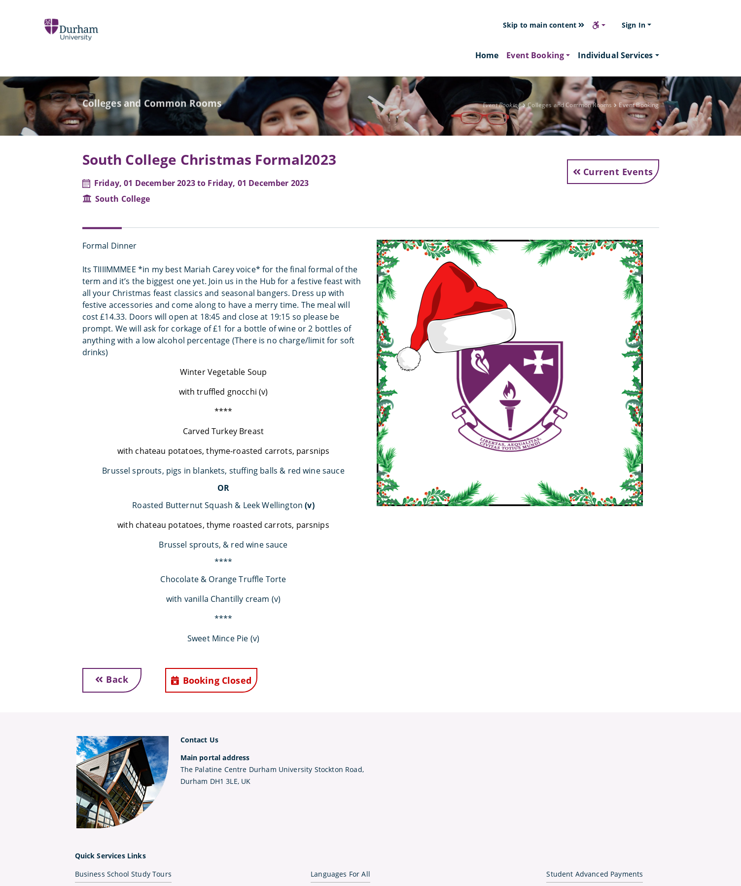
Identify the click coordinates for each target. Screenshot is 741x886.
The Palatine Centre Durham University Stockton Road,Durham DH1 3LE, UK (272, 769)
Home (487, 55)
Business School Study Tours (123, 874)
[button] (598, 25)
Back (111, 679)
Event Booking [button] (535, 55)
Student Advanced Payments (594, 874)
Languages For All (340, 874)
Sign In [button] (633, 25)
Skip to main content (544, 25)
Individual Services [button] (615, 55)
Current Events (613, 172)
